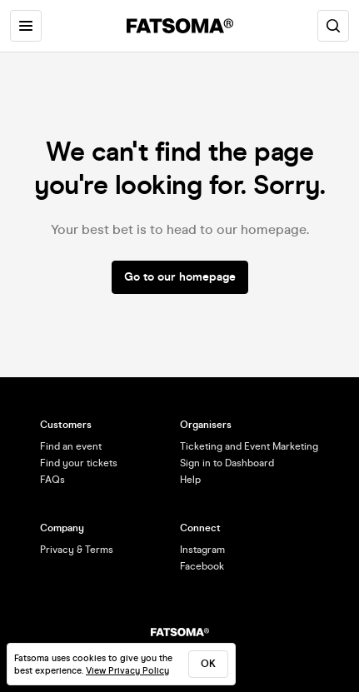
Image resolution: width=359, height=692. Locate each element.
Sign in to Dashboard (227, 463)
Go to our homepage (180, 277)
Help (190, 479)
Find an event (71, 446)
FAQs (52, 479)
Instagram (202, 549)
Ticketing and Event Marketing (249, 446)
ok (208, 664)
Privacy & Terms (76, 549)
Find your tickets (78, 463)
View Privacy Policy (127, 670)
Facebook (202, 566)
